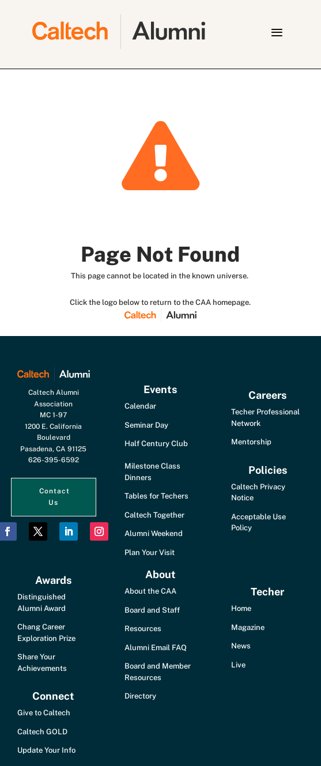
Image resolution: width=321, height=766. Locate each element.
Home (241, 608)
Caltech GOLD (42, 731)
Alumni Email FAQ (155, 647)
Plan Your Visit (149, 552)
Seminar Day (146, 425)
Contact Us (54, 497)
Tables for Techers (156, 496)
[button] (276, 32)
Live (238, 665)
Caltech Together (154, 515)
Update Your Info (46, 750)
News (241, 646)
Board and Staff (152, 610)
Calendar (140, 406)
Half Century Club (156, 443)
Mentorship (251, 441)
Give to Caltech (43, 712)
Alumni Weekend (153, 533)
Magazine (248, 627)
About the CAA (150, 591)
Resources (142, 628)
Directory (140, 696)
